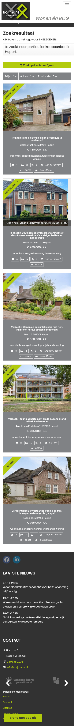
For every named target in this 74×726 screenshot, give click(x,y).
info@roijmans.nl (17, 667)
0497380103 (15, 661)
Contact (7, 702)
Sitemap (7, 707)
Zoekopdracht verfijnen (37, 65)
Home (6, 696)
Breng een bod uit (22, 718)
